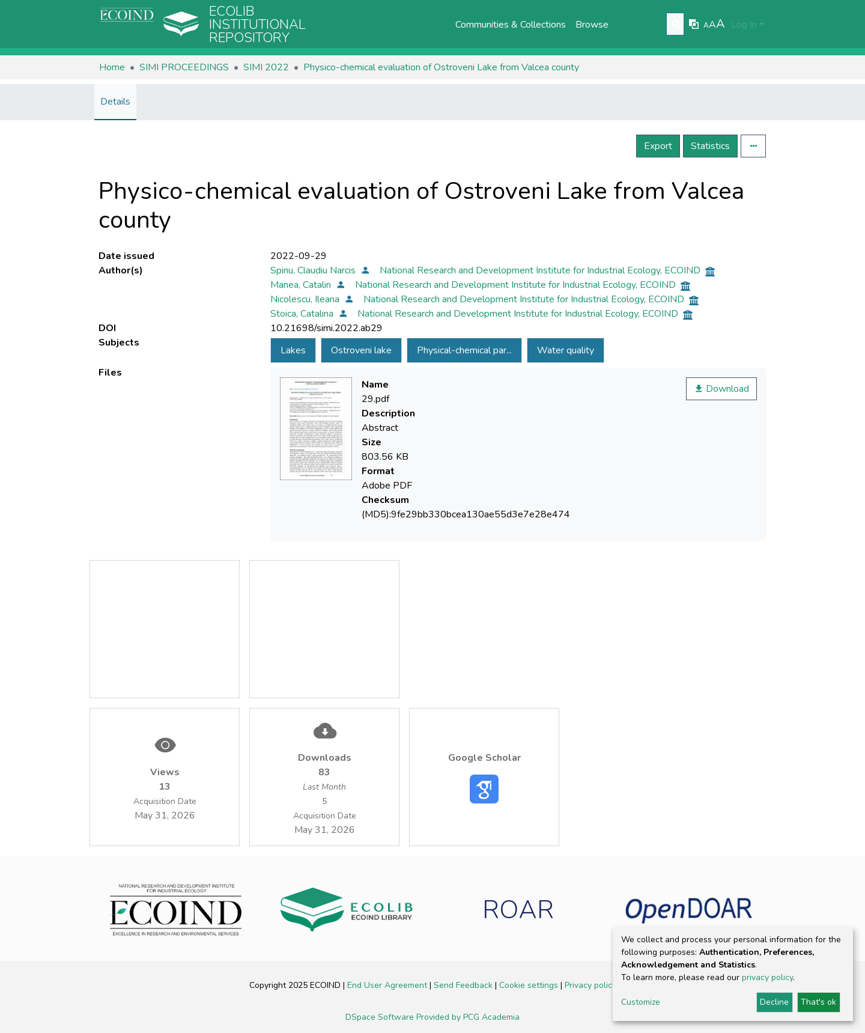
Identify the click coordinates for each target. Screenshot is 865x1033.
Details (115, 101)
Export (658, 146)
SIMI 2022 (266, 67)
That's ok (818, 1002)
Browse (592, 24)
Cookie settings (529, 985)
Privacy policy (590, 985)
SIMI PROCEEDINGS (184, 67)
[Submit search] (676, 24)
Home (112, 67)
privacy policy (767, 977)
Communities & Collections (510, 24)
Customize (640, 1002)
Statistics (710, 146)
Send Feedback (464, 985)
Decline (774, 1002)
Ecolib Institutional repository (257, 24)
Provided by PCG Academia (468, 1017)
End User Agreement (388, 985)
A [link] (706, 25)
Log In (744, 24)
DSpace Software (380, 1017)
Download (721, 388)
